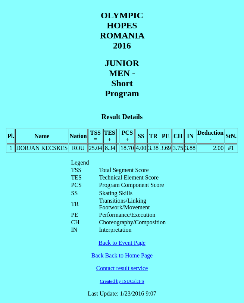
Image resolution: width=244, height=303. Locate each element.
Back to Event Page (122, 243)
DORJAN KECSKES (42, 148)
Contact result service (122, 268)
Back (97, 255)
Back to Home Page (129, 255)
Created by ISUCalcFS (122, 281)
